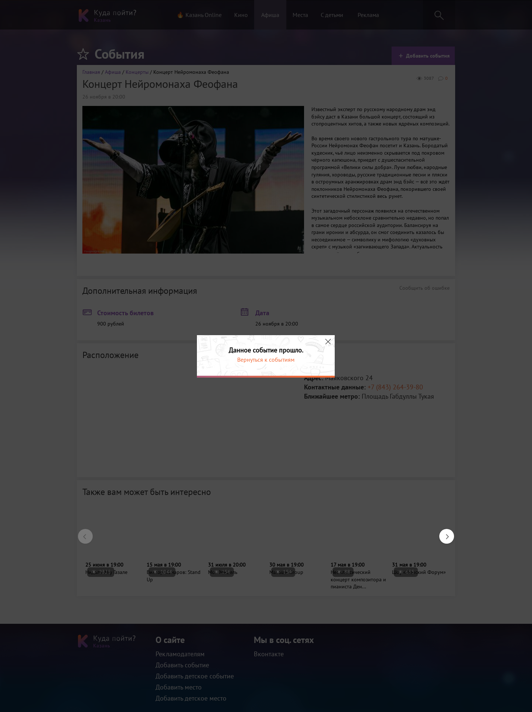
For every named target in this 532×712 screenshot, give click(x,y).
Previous (81, 532)
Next (443, 532)
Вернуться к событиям (265, 359)
